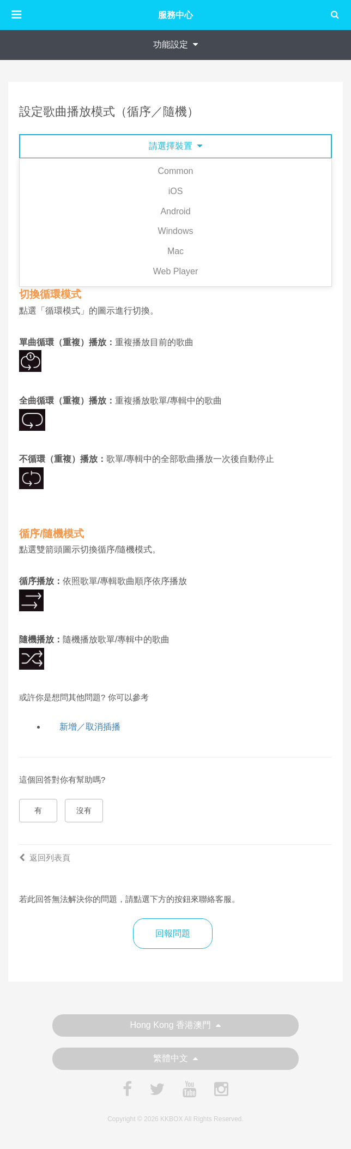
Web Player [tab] (175, 271)
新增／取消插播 (89, 726)
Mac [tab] (175, 251)
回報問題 (172, 933)
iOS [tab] (175, 191)
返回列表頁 (44, 857)
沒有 (84, 810)
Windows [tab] (175, 231)
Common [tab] (175, 171)
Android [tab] (175, 211)
